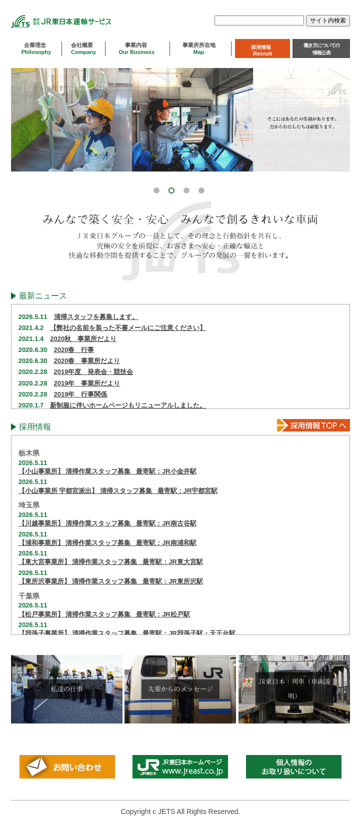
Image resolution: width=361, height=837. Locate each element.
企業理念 (36, 48)
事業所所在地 (200, 48)
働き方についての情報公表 (322, 49)
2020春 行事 (74, 350)
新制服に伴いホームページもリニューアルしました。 (128, 405)
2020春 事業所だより (87, 360)
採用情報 (262, 50)
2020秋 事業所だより (83, 338)
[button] (158, 189)
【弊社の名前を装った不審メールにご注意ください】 (128, 328)
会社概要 (83, 48)
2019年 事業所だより (87, 383)
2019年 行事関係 (81, 394)
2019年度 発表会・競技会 (94, 372)
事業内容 (137, 48)
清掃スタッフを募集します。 (96, 316)
